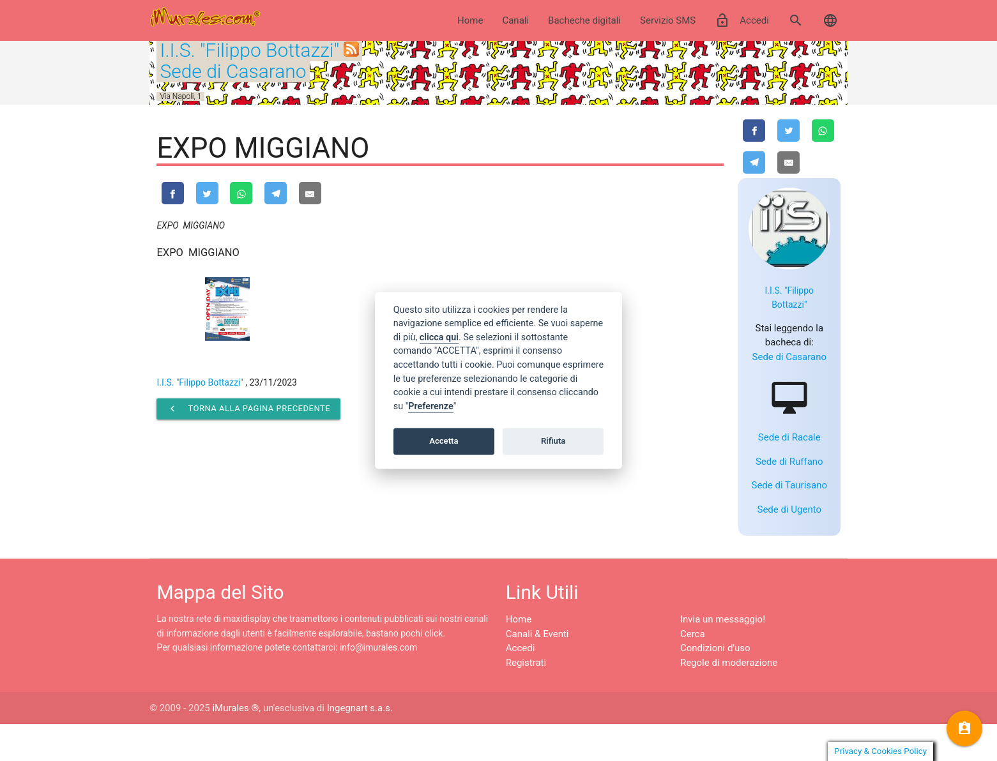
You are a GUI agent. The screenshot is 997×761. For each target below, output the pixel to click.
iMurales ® (235, 745)
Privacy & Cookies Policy (880, 751)
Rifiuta (553, 441)
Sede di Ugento (789, 546)
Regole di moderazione (728, 699)
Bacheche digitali (584, 20)
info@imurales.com (378, 684)
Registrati (526, 699)
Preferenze (430, 406)
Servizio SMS (668, 20)
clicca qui (439, 337)
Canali (515, 20)
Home (470, 20)
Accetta (443, 441)
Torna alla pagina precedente (248, 410)
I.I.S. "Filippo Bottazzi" (249, 50)
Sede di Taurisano (789, 522)
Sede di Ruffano (789, 498)
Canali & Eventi (537, 670)
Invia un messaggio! (722, 656)
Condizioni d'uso (715, 685)
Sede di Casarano (233, 71)
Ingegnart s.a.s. (360, 745)
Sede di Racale (789, 474)
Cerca (692, 670)
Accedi (742, 20)
